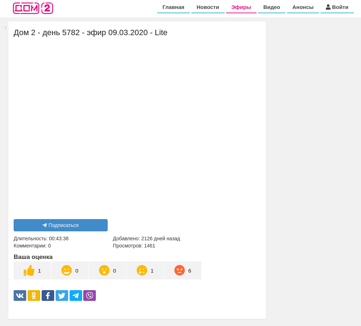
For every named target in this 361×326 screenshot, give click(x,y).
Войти (337, 7)
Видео (271, 7)
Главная (173, 7)
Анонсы (303, 7)
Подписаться (60, 225)
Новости (208, 7)
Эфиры (241, 7)
